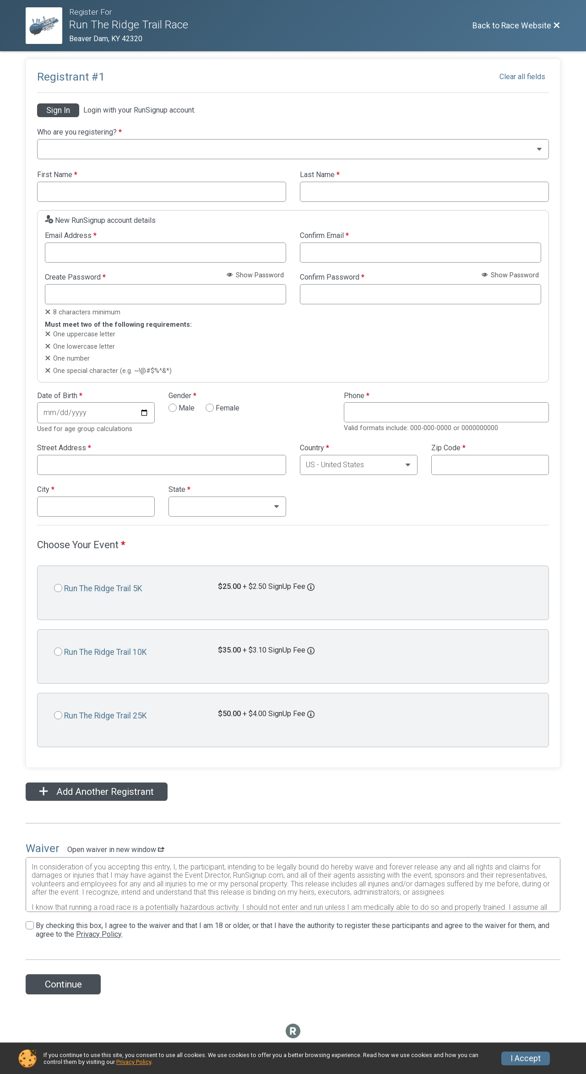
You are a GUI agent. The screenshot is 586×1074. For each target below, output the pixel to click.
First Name (57, 175)
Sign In (58, 110)
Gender (182, 396)
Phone (356, 396)
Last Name (320, 175)
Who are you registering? (79, 132)
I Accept (525, 1058)
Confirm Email (324, 236)
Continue (63, 984)
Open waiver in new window (115, 849)
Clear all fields (522, 76)
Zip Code (448, 448)
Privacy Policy (99, 934)
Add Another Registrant (96, 791)
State (179, 490)
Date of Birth (59, 396)
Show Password (255, 275)
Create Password (75, 277)
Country (314, 448)
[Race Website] (47, 25)
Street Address (64, 448)
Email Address (71, 236)
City (45, 490)
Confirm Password (332, 277)
